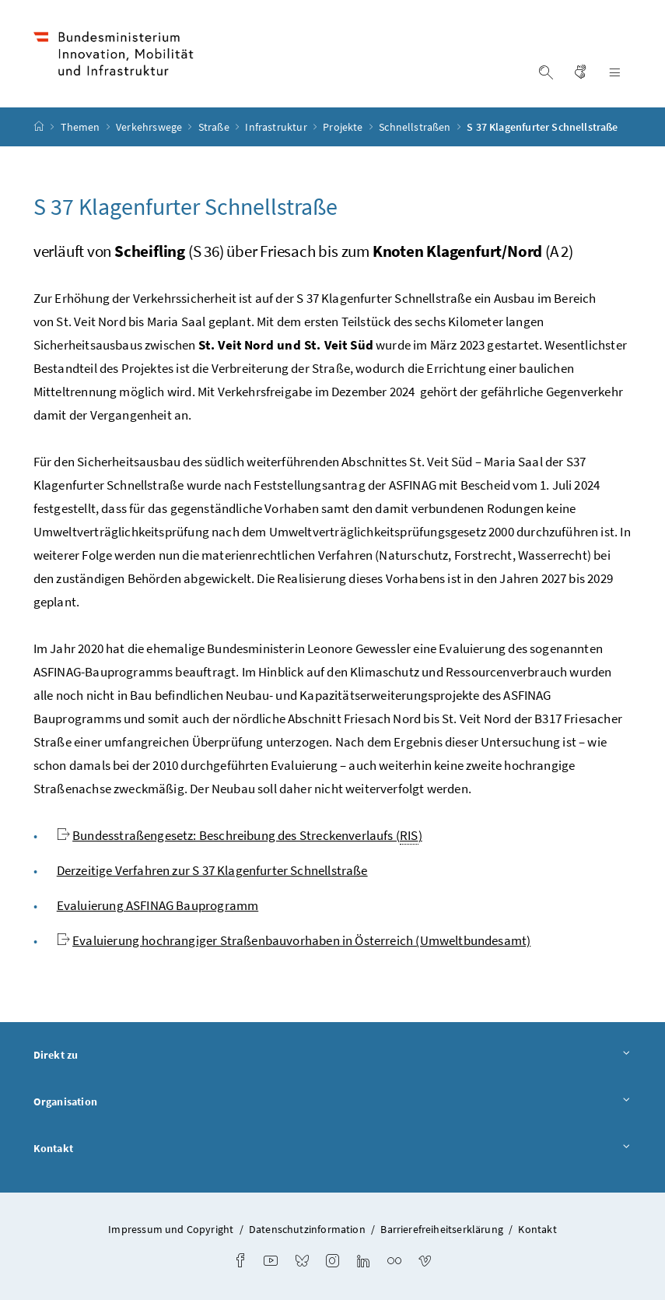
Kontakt (332, 1149)
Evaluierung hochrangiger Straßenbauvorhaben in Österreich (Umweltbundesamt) (301, 940)
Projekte (344, 127)
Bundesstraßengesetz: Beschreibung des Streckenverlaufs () (247, 836)
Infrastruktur (277, 127)
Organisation (332, 1102)
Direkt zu (332, 1055)
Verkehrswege (150, 127)
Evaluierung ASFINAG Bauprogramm (157, 905)
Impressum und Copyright (170, 1229)
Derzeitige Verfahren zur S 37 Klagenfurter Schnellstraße (212, 870)
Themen (82, 127)
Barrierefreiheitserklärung (441, 1229)
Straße (215, 127)
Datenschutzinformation (307, 1229)
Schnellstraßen (416, 127)
